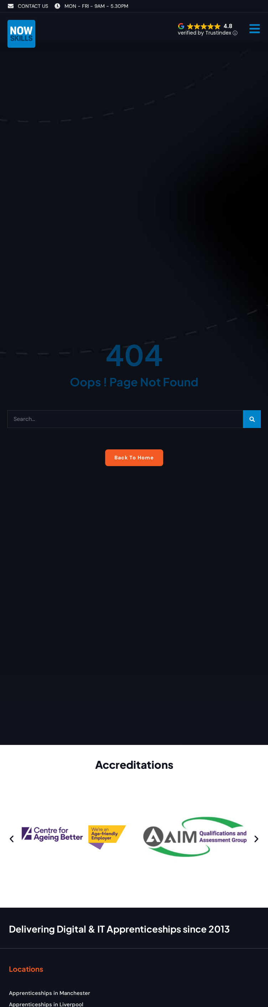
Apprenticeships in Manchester (49, 993)
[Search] (252, 419)
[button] (254, 28)
